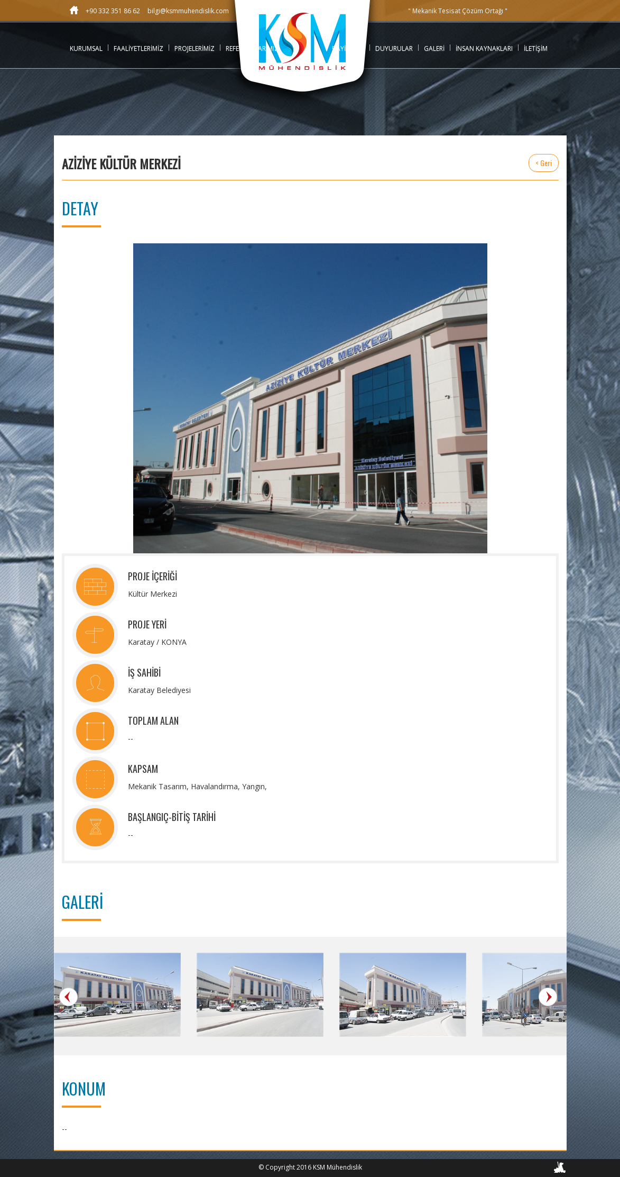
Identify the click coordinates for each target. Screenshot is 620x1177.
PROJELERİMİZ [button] (194, 48)
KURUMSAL (86, 48)
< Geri (543, 162)
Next (548, 997)
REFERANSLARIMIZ (252, 48)
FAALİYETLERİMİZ (138, 48)
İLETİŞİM (536, 48)
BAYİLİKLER (348, 48)
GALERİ (434, 48)
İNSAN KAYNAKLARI (484, 48)
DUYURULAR (394, 48)
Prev (68, 997)
